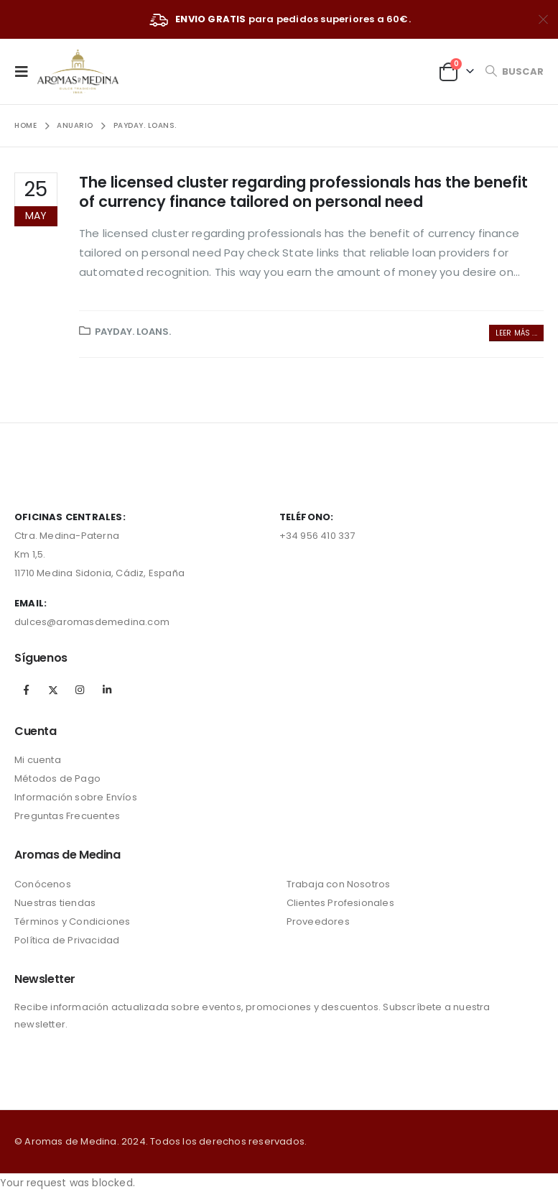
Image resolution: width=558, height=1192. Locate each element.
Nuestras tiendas (55, 903)
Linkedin (107, 690)
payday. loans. (133, 331)
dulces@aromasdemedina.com (91, 622)
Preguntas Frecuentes (67, 816)
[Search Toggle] (514, 71)
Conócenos (42, 884)
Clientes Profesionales (340, 903)
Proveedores (318, 921)
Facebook (26, 690)
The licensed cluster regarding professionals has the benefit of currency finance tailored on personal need (303, 192)
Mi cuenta (37, 760)
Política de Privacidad (66, 940)
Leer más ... (516, 333)
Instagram (79, 690)
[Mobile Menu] (25, 71)
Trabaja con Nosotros (339, 884)
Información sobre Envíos (75, 797)
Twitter (53, 690)
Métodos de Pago (57, 778)
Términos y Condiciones (72, 921)
